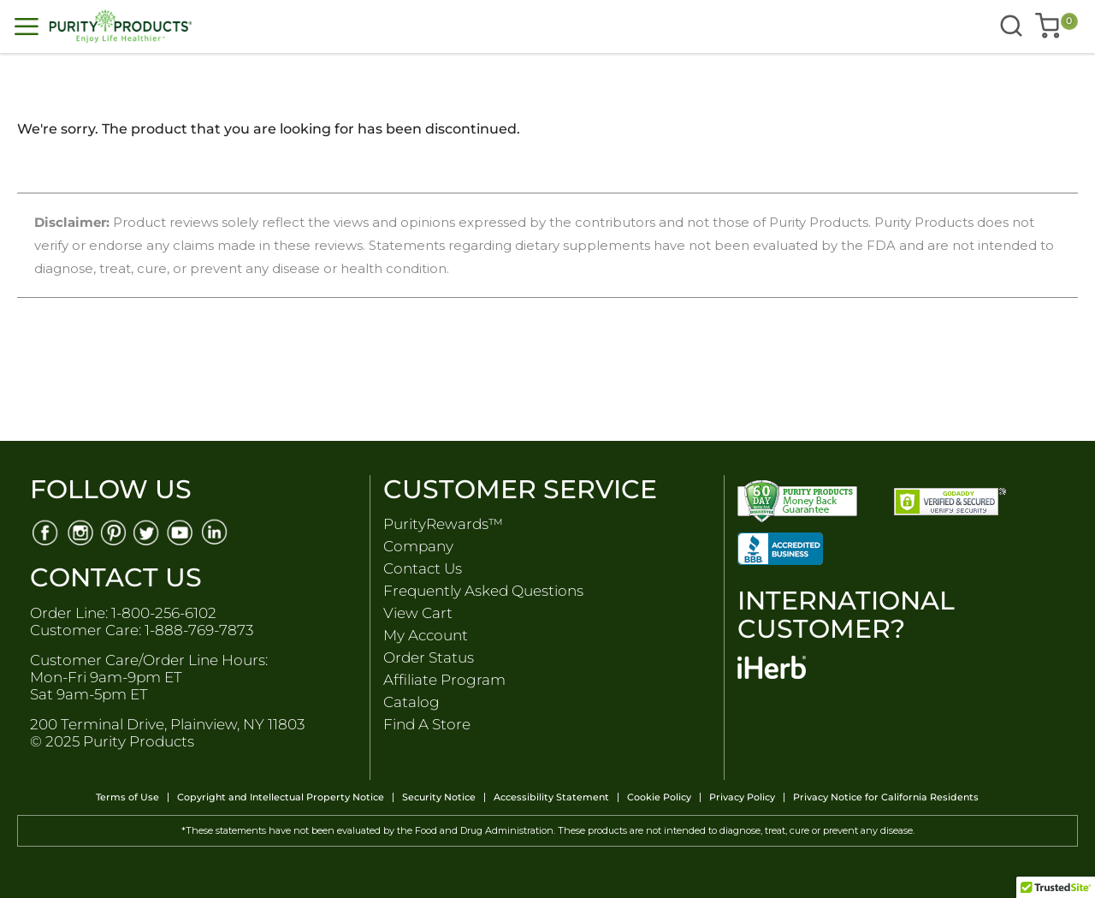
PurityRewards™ (443, 523)
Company (418, 546)
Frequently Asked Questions (483, 590)
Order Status (428, 657)
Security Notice (439, 797)
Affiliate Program (444, 679)
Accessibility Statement (551, 797)
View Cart (418, 612)
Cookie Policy (659, 797)
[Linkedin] (216, 531)
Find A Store (427, 724)
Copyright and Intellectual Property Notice (280, 797)
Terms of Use (127, 797)
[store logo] (262, 27)
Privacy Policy (742, 797)
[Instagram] (79, 531)
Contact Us (422, 568)
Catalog (411, 702)
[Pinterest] (113, 531)
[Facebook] (45, 531)
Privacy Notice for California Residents (886, 797)
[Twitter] (148, 531)
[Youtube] (182, 531)
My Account (425, 635)
